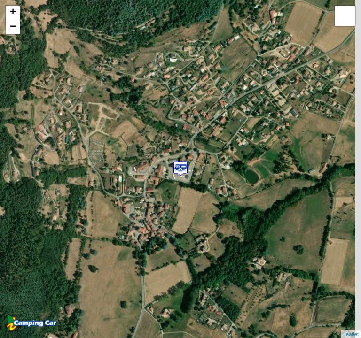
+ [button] (13, 13)
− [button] (13, 27)
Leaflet (351, 334)
